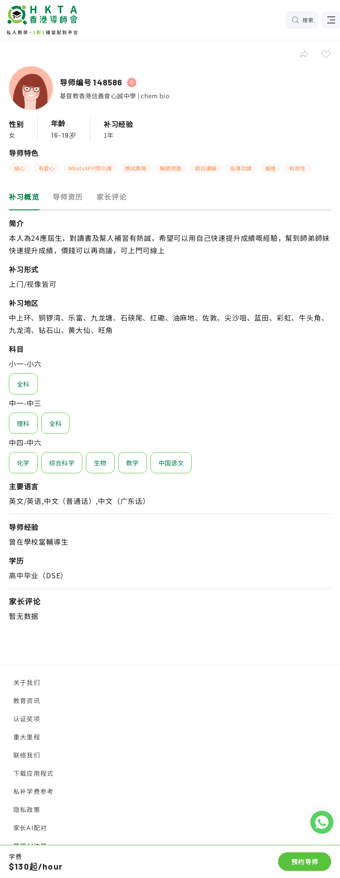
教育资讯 (26, 700)
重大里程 (26, 736)
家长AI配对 (30, 827)
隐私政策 (26, 809)
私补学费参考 (33, 791)
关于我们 (26, 682)
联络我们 (26, 754)
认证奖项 (26, 718)
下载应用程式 (33, 773)
